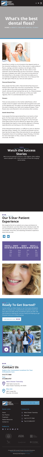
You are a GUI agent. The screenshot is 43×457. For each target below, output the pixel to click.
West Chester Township (14, 381)
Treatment (5, 417)
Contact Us (5, 422)
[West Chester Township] (3, 384)
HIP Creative (27, 453)
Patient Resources (7, 419)
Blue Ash (9, 389)
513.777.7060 (7, 374)
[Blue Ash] (3, 391)
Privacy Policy (18, 451)
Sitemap (12, 451)
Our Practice (5, 415)
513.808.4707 (7, 378)
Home (7, 27)
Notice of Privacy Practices (27, 451)
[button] (41, 3)
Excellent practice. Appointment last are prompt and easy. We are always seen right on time (19, 253)
